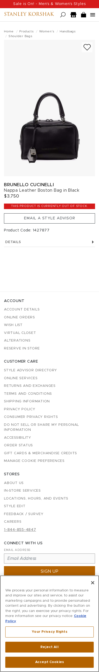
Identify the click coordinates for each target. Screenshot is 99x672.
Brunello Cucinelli (29, 184)
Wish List (13, 325)
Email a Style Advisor (49, 218)
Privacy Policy (19, 409)
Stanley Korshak (29, 14)
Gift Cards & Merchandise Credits (40, 453)
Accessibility (17, 437)
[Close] (92, 583)
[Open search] (63, 15)
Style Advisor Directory (30, 370)
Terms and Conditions (28, 394)
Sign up (50, 571)
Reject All (49, 647)
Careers (12, 521)
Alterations (17, 340)
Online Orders (19, 317)
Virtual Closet (20, 333)
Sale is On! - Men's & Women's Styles (49, 4)
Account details (22, 309)
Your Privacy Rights (49, 632)
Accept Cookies (49, 662)
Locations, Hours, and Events (36, 498)
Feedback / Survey (24, 514)
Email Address (17, 550)
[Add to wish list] (87, 47)
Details (49, 242)
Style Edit (15, 506)
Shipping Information (27, 401)
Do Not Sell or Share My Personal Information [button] (41, 427)
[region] (49, 623)
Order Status (18, 445)
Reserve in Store (22, 348)
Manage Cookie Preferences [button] (34, 461)
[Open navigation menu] (93, 15)
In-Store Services (22, 490)
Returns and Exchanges (30, 386)
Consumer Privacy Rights (31, 417)
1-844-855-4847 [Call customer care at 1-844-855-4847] (20, 530)
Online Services (20, 378)
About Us (14, 483)
